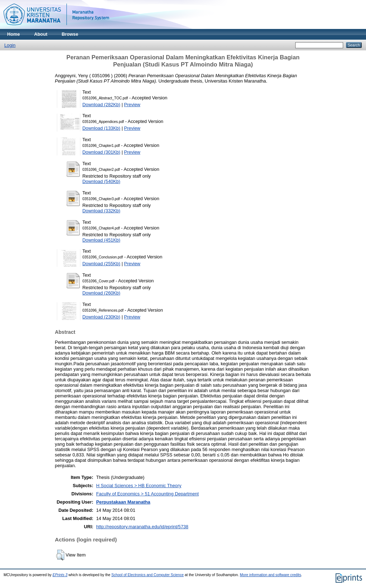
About (41, 34)
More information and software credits (270, 575)
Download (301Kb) (101, 152)
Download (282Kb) (101, 104)
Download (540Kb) (101, 181)
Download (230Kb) (101, 317)
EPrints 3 (60, 575)
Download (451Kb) (101, 240)
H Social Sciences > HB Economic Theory (138, 485)
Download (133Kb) (101, 128)
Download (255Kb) (101, 263)
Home (13, 34)
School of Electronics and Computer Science (148, 575)
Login (9, 45)
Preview (132, 104)
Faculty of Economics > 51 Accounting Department (147, 493)
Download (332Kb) (101, 210)
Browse (70, 34)
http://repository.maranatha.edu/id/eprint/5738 (142, 526)
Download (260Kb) (101, 293)
